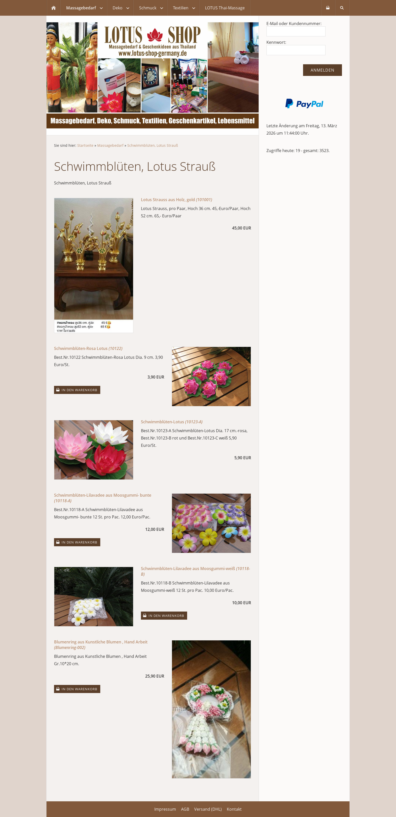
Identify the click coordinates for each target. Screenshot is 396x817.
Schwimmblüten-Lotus (172, 422)
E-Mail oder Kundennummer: (293, 23)
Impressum (165, 809)
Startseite (85, 145)
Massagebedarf (110, 145)
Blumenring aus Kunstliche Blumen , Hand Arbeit (100, 644)
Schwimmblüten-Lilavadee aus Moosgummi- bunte (102, 498)
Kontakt (234, 809)
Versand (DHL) (208, 809)
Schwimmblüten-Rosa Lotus (88, 348)
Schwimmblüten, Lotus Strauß (152, 145)
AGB (185, 809)
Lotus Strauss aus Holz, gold (176, 199)
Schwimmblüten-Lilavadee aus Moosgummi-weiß (195, 571)
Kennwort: (276, 42)
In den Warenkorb (79, 390)
